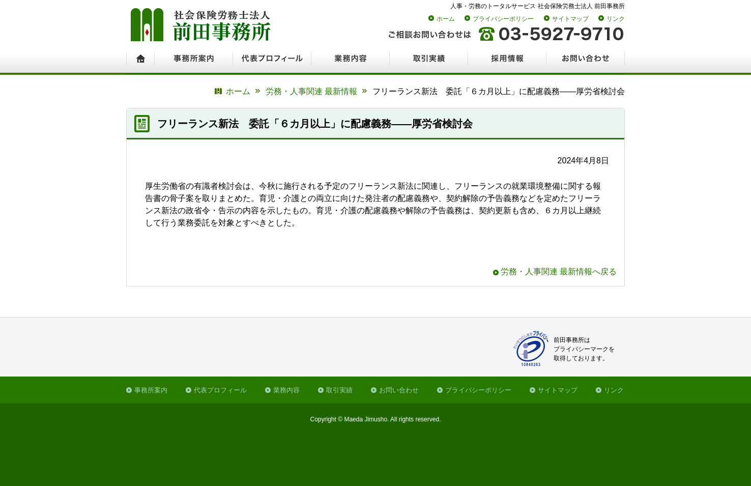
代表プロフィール (220, 390)
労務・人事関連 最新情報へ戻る (559, 271)
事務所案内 (150, 390)
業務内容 (286, 390)
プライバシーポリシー (503, 18)
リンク (615, 18)
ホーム (446, 18)
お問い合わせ (399, 390)
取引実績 (339, 390)
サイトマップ (570, 18)
